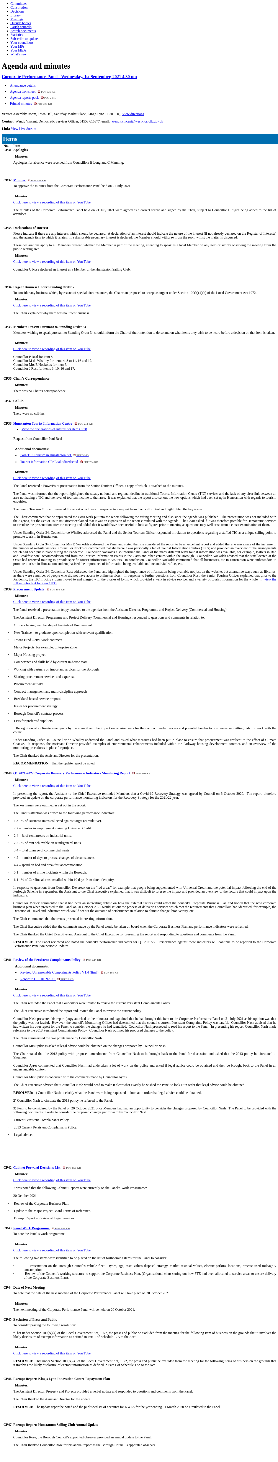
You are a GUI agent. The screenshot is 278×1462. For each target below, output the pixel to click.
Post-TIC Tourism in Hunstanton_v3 (54, 455)
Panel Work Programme (41, 1228)
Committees (18, 3)
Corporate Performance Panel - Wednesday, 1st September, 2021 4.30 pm (69, 76)
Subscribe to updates (24, 38)
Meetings (16, 19)
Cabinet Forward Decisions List (47, 1167)
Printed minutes (31, 103)
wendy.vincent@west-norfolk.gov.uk (137, 121)
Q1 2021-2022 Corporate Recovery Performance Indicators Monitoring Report (81, 773)
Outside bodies (20, 23)
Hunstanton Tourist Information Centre (53, 423)
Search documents (23, 31)
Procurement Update (39, 589)
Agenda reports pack (33, 97)
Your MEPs (18, 50)
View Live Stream (23, 129)
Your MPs (17, 46)
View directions (133, 114)
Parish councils (20, 27)
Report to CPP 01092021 (47, 979)
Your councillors (21, 42)
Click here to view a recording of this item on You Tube (51, 202)
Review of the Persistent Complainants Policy (57, 960)
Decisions (17, 11)
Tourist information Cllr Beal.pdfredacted (59, 462)
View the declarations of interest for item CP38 (54, 429)
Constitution (19, 7)
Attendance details (23, 85)
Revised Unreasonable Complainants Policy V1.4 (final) (69, 972)
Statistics (16, 35)
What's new (18, 54)
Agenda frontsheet (33, 91)
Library (15, 15)
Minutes (29, 180)
